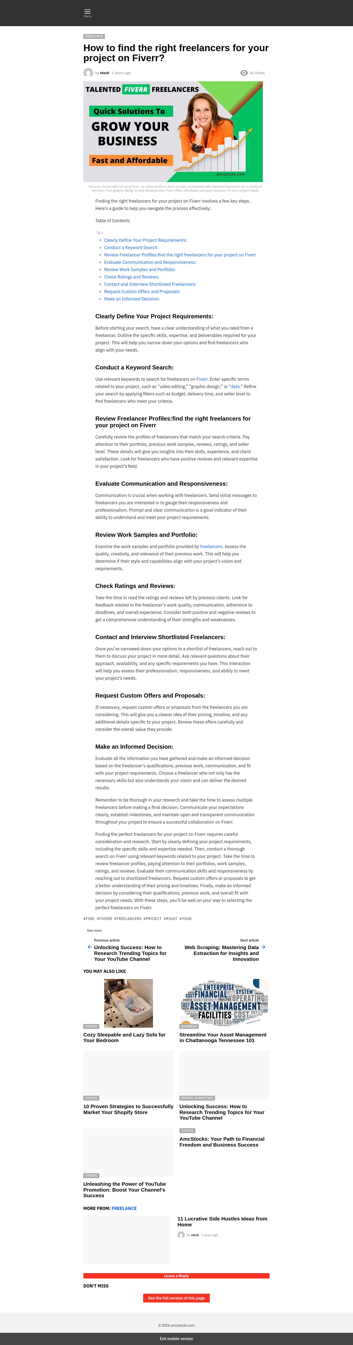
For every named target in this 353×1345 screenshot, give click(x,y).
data (235, 386)
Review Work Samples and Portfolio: (140, 269)
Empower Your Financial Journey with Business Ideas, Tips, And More (176, 13)
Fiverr (201, 379)
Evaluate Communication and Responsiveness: (150, 262)
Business (189, 1026)
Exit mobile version (176, 1338)
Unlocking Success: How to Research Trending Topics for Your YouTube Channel (222, 1112)
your (186, 919)
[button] (87, 13)
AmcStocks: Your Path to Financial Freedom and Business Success (222, 1142)
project (154, 919)
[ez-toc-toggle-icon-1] (176, 233)
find (90, 919)
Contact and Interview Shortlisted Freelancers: (150, 284)
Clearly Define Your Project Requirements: (145, 240)
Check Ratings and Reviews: (131, 277)
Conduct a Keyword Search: (131, 247)
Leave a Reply (176, 1275)
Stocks (91, 1026)
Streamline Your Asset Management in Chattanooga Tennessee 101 (223, 1037)
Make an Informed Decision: (132, 299)
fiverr (105, 919)
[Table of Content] (176, 233)
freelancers (211, 546)
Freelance (124, 1208)
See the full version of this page (176, 1298)
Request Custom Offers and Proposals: (142, 291)
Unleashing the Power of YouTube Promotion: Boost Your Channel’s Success (124, 1189)
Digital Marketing (197, 1098)
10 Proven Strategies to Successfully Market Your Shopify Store (128, 1109)
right (171, 919)
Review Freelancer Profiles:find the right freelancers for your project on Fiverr (180, 255)
